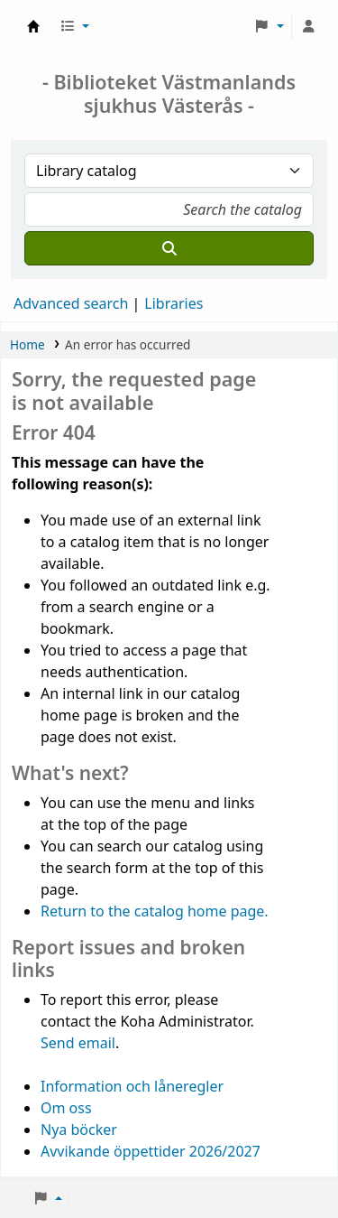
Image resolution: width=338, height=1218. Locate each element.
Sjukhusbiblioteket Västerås (33, 26)
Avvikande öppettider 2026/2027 (150, 1151)
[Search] (169, 248)
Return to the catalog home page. (155, 911)
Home (27, 344)
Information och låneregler (132, 1086)
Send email (78, 1043)
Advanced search (71, 303)
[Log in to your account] (308, 26)
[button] (74, 26)
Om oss (66, 1108)
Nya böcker (79, 1129)
